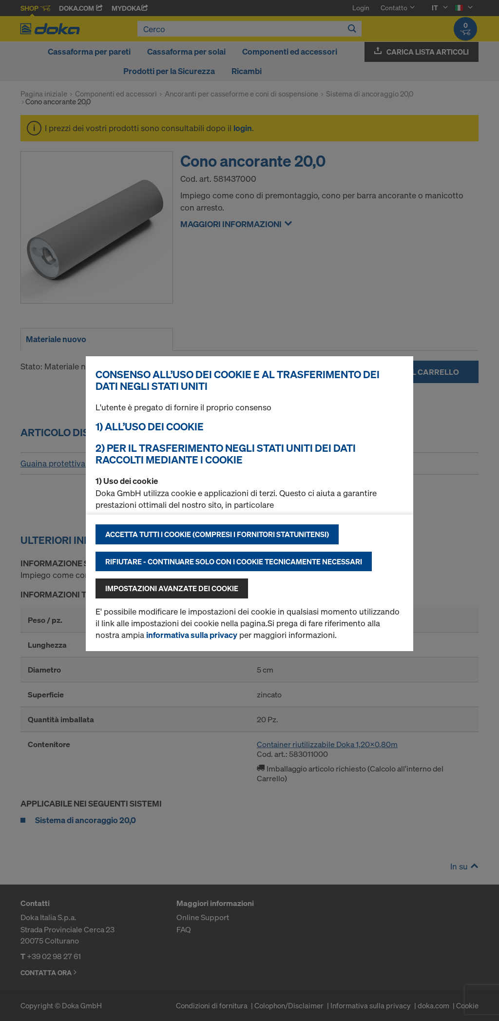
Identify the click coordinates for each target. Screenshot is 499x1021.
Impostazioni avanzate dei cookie (171, 588)
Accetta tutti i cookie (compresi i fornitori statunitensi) (217, 534)
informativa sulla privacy (191, 634)
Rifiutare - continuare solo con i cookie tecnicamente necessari (233, 561)
